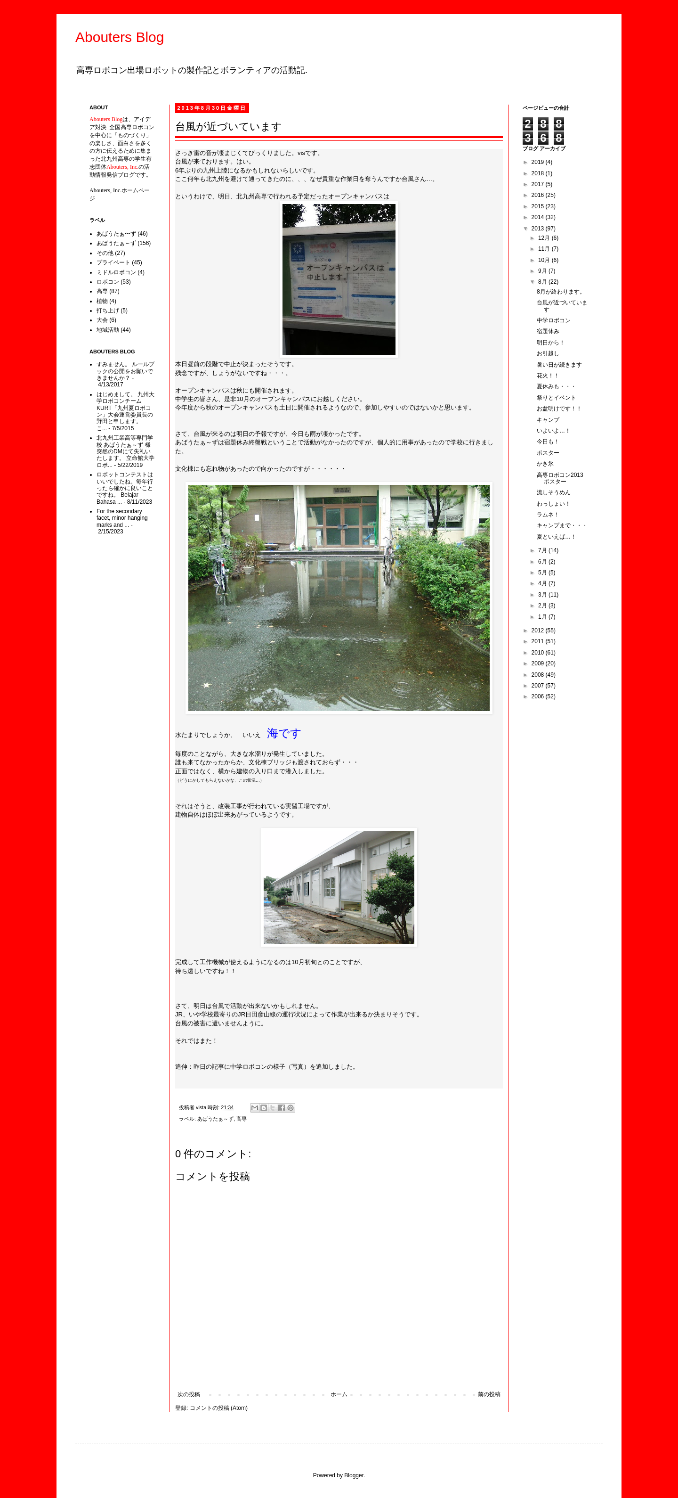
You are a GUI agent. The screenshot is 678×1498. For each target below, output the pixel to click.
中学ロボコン (554, 320)
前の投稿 (489, 1394)
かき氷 (545, 463)
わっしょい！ (554, 503)
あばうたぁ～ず (215, 1118)
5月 (543, 572)
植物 (102, 301)
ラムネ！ (548, 514)
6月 (543, 561)
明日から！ (551, 342)
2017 (539, 184)
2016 (539, 195)
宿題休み (548, 331)
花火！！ (548, 375)
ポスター (548, 453)
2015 (539, 206)
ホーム (339, 1394)
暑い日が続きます (559, 364)
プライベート (113, 262)
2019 (539, 162)
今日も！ (548, 441)
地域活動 (108, 330)
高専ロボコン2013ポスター (560, 478)
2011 (539, 641)
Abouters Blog (119, 37)
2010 (539, 652)
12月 (545, 238)
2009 (539, 663)
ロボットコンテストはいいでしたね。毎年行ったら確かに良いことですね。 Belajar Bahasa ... (125, 488)
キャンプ (548, 420)
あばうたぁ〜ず (116, 233)
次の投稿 (189, 1394)
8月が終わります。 (561, 291)
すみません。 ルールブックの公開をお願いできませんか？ (125, 371)
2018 (539, 173)
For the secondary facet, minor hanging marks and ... (122, 518)
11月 (545, 249)
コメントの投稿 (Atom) (219, 1408)
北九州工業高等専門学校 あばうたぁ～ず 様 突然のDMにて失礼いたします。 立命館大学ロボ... (125, 451)
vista (202, 1107)
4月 (543, 583)
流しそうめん (554, 492)
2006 (539, 696)
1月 (543, 617)
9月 (543, 271)
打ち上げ (108, 310)
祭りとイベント (556, 397)
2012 (539, 630)
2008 (539, 674)
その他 (105, 253)
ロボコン (108, 281)
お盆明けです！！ (559, 408)
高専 (241, 1118)
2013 (539, 228)
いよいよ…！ (554, 430)
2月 (543, 605)
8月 (543, 281)
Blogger (353, 1475)
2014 (539, 217)
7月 (543, 550)
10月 (545, 260)
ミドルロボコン (116, 272)
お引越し (548, 353)
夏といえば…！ (556, 536)
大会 (102, 320)
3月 (543, 594)
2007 (539, 685)
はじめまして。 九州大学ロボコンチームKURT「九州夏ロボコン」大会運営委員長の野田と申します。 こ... (125, 411)
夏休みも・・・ (556, 386)
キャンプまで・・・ (562, 525)
